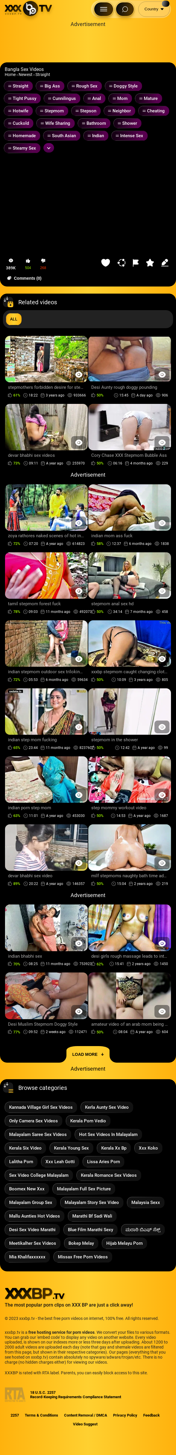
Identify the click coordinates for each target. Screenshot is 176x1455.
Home (10, 74)
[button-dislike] (43, 264)
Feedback (151, 1415)
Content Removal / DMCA (85, 1415)
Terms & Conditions (41, 1415)
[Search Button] (125, 9)
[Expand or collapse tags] (48, 148)
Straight (42, 74)
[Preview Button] (78, 374)
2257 (15, 1415)
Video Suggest (85, 1424)
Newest (25, 74)
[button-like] (28, 264)
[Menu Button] (103, 9)
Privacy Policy (125, 1415)
